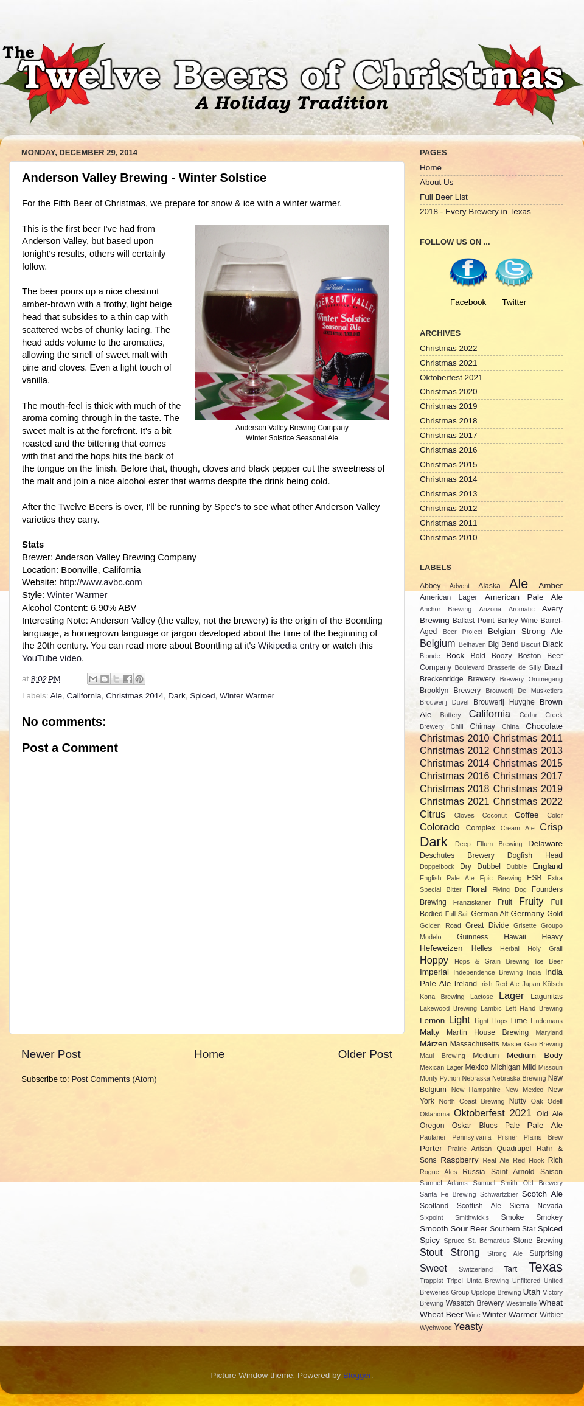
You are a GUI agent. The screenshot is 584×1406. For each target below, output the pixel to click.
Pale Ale (545, 1125)
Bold (478, 656)
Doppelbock (437, 866)
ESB (534, 878)
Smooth (434, 1228)
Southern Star (512, 1229)
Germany (528, 913)
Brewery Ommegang (531, 679)
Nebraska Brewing (519, 1078)
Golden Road (440, 925)
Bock (455, 655)
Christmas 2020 (449, 391)
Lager (511, 995)
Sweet (433, 1267)
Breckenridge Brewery (457, 679)
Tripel (455, 1280)
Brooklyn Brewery (450, 690)
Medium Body (535, 1055)
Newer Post (51, 1054)
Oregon (432, 1125)
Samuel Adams (444, 1182)
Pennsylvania (471, 1137)
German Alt (489, 914)
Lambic (491, 1008)
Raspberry (459, 1159)
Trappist (431, 1280)
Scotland (434, 1206)
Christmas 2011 (449, 522)
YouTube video (52, 658)
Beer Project (462, 631)
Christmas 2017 (449, 435)
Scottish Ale (479, 1206)
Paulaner (433, 1137)
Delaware (545, 843)
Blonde (430, 655)
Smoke (512, 1217)
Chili (457, 726)
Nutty (517, 1101)
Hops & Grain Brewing (492, 961)
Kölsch (553, 983)
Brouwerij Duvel (444, 702)
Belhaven (472, 644)
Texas (546, 1267)
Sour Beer (468, 1228)
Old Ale (550, 1114)
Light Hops (490, 1021)
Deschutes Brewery (457, 855)
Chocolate (544, 726)
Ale (56, 695)
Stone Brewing (538, 1240)
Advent (460, 586)
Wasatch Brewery (475, 1303)
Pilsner (508, 1137)
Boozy (502, 656)
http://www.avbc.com (101, 582)
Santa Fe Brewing (448, 1194)
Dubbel (488, 866)
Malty (429, 1032)
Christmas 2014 (135, 695)
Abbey (430, 586)
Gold (555, 914)
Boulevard (470, 667)
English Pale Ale (447, 878)
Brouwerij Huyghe (504, 702)
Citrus (432, 814)
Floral (477, 889)
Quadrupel (514, 1148)
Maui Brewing (442, 1055)
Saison (551, 1172)
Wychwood (436, 1327)
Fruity (531, 901)
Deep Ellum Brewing (489, 843)
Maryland (549, 1032)
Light (459, 1019)
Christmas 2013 (449, 493)
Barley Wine (517, 620)
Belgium (437, 643)
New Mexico (524, 1089)
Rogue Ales (438, 1171)
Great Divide (487, 925)
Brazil (553, 667)
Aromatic (522, 609)
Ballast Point (474, 620)
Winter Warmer (77, 595)
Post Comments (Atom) (114, 1079)
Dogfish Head (535, 855)
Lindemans (546, 1021)
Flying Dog (509, 889)
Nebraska (476, 1078)
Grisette (525, 925)
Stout (431, 1252)
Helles (481, 948)
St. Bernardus (489, 1240)
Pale (512, 1125)
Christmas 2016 (449, 449)
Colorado (440, 826)
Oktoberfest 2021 (451, 377)
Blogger (357, 1375)
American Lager (449, 597)
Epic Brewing (501, 878)
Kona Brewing (442, 996)
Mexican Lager (441, 1067)
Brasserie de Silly (514, 667)
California (84, 695)
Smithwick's (472, 1217)
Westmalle (521, 1303)
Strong (465, 1252)
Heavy (552, 937)
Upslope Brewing (496, 1292)
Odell (555, 1101)
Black (553, 644)
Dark (177, 695)
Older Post (365, 1054)
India (534, 972)
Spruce (453, 1240)
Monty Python (440, 1078)
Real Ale (496, 1160)
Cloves (464, 815)
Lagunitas (546, 996)
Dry (465, 866)
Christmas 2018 (449, 420)
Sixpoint (431, 1217)
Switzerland (476, 1269)
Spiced (202, 695)
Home (209, 1054)
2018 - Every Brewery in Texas (475, 211)
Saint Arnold (513, 1172)
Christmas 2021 (449, 362)
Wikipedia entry (288, 645)
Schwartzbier (499, 1194)
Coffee (527, 815)
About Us (437, 182)
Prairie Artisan (470, 1148)
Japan (531, 983)
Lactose (481, 996)
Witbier (551, 1314)
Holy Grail (545, 948)
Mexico (476, 1067)
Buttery (450, 715)
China (510, 726)
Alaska (489, 586)
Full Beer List (444, 196)
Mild (529, 1067)
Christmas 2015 (449, 464)
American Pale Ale (524, 597)
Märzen (433, 1043)
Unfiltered (526, 1280)
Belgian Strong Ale (525, 631)
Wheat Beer (441, 1314)
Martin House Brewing (488, 1032)
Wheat (551, 1302)
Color (555, 815)
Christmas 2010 (449, 537)
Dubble (516, 866)
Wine (473, 1314)
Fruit (505, 902)
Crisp (551, 826)
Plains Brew (543, 1137)
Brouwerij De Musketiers (524, 690)
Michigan (506, 1067)
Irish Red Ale (500, 983)
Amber (550, 585)
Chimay (482, 726)
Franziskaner (472, 902)
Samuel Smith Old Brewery (518, 1182)
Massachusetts (474, 1044)
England (548, 866)
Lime (519, 1021)
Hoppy (434, 960)
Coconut (494, 815)
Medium (486, 1055)
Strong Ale (505, 1253)
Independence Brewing (488, 972)
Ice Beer (549, 961)
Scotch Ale (542, 1194)
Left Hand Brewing (534, 1008)
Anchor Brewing (445, 609)
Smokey (549, 1217)
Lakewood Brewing (448, 1008)
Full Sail (457, 913)
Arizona (490, 609)
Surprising (546, 1253)
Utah (532, 1291)
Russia (473, 1172)
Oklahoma (435, 1114)
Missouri (550, 1067)
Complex (480, 828)
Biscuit (530, 644)
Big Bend (503, 644)
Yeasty (468, 1326)
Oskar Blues (475, 1125)
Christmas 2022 (449, 348)
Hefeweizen (441, 948)
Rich (555, 1160)
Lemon (432, 1020)
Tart (511, 1268)
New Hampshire (476, 1089)
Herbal (510, 948)
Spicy (430, 1240)
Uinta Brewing (487, 1280)
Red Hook (528, 1160)
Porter (431, 1148)
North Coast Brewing (471, 1101)
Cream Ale (518, 828)
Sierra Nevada (536, 1206)
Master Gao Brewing (532, 1044)
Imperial (434, 971)
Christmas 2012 (449, 508)
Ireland (465, 984)
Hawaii (515, 937)
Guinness (472, 937)
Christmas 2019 (449, 406)
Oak (537, 1101)
